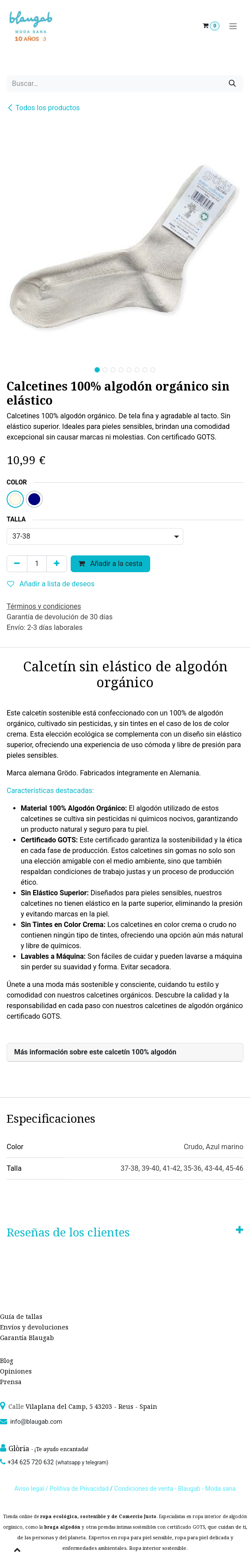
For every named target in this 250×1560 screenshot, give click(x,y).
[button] (18, 367)
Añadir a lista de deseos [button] (51, 584)
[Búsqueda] (232, 83)
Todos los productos (43, 108)
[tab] (125, 1052)
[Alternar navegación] (233, 26)
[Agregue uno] (56, 563)
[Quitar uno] (17, 563)
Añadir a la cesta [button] (110, 563)
